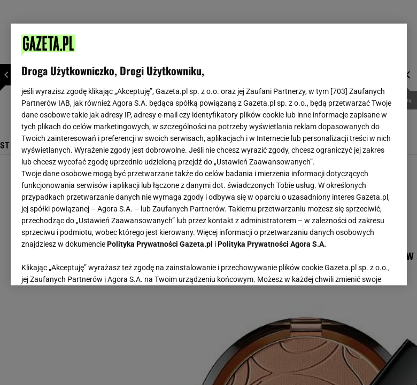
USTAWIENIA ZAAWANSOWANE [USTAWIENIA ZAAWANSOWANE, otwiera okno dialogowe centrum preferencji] (91, 264)
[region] (209, 154)
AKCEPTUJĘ (359, 264)
